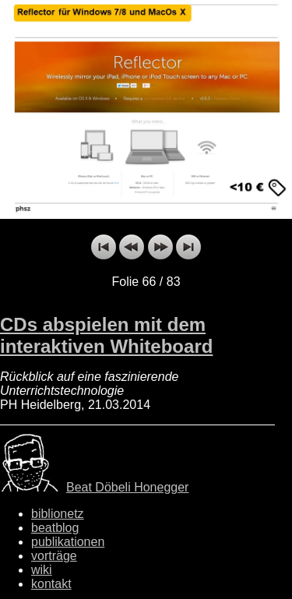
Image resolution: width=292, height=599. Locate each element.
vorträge (54, 555)
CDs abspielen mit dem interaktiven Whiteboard (106, 335)
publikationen (67, 541)
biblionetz (57, 513)
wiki (41, 569)
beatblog (55, 527)
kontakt (51, 583)
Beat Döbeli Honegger (127, 487)
